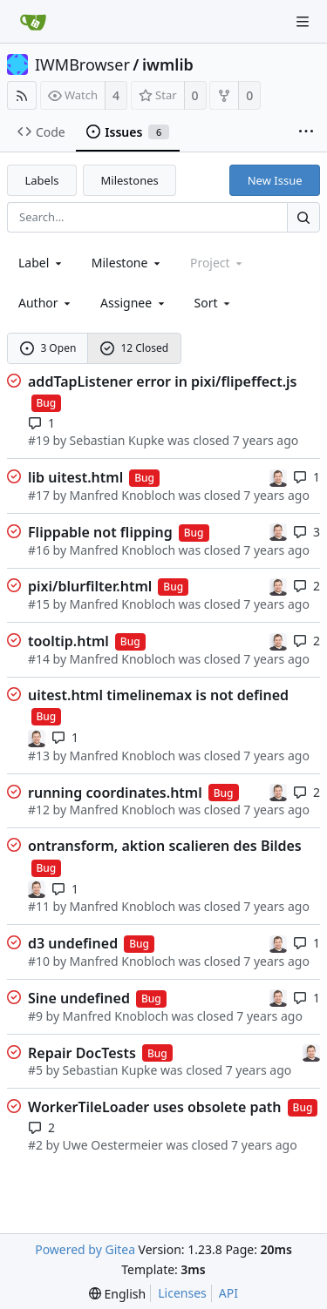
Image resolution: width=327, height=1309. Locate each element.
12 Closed (134, 348)
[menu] (214, 303)
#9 (35, 1016)
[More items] (306, 132)
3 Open (48, 348)
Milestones (130, 180)
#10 (39, 961)
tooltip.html (68, 641)
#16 (39, 550)
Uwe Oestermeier (113, 1145)
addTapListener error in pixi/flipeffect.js (162, 381)
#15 (39, 604)
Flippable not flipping (100, 532)
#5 (35, 1070)
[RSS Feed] (22, 95)
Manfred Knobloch (123, 495)
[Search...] (303, 217)
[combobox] (41, 262)
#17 (39, 495)
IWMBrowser (82, 64)
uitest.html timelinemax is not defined (158, 695)
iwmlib (168, 64)
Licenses (182, 1293)
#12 (39, 809)
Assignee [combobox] (133, 302)
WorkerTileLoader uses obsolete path (155, 1107)
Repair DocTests (82, 1053)
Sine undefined (79, 998)
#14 (39, 659)
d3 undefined (73, 943)
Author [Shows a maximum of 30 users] (45, 302)
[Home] (33, 21)
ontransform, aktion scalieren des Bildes (165, 845)
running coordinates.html (115, 792)
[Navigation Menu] (302, 21)
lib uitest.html (75, 477)
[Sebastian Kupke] (278, 476)
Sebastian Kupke (117, 440)
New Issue (275, 180)
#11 (39, 906)
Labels (42, 180)
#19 (39, 440)
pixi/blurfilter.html (90, 586)
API (228, 1293)
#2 (35, 1145)
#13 (39, 755)
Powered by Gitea (85, 1249)
